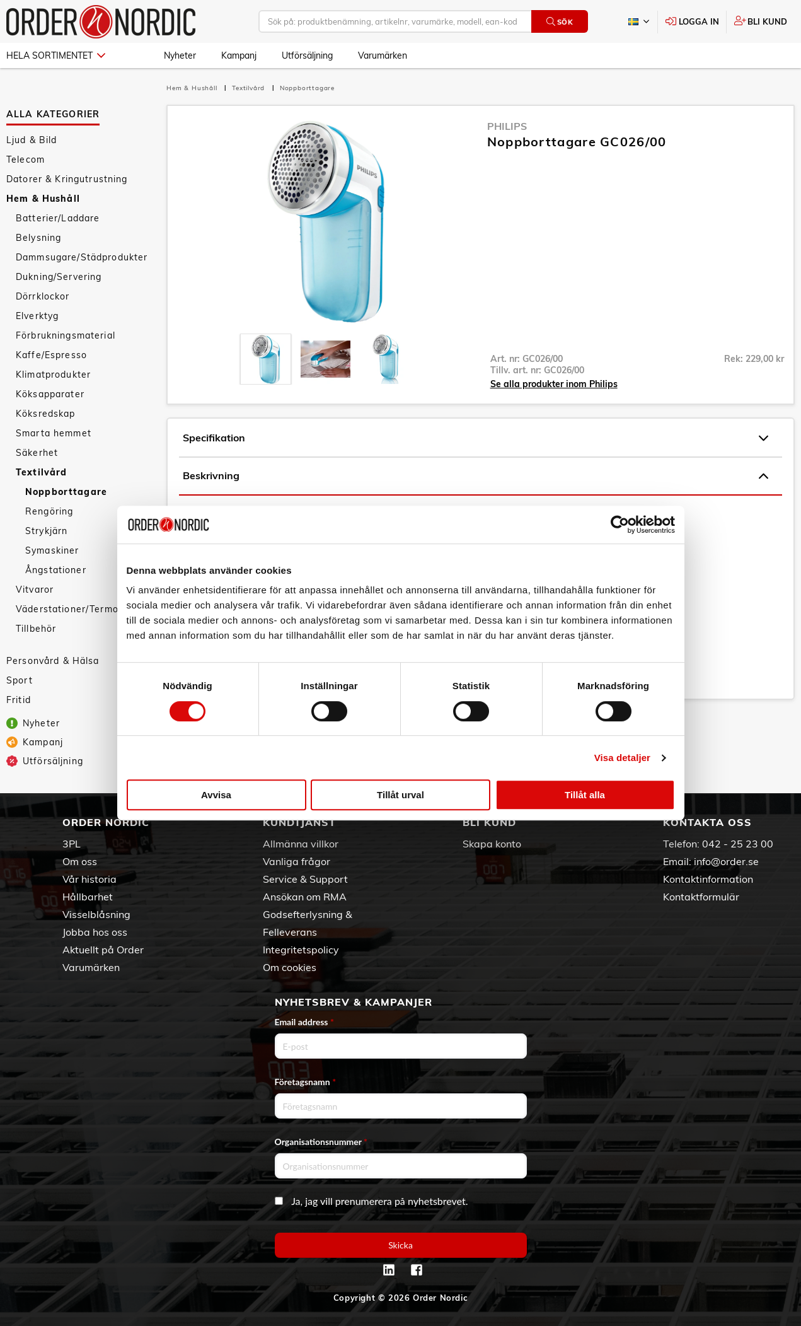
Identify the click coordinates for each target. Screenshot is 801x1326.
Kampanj (238, 55)
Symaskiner (52, 550)
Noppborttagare (66, 491)
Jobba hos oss (94, 932)
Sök (559, 21)
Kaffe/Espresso (51, 355)
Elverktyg (37, 316)
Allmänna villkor (300, 843)
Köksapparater (50, 394)
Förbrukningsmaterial (65, 335)
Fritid (18, 700)
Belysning (38, 237)
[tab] (266, 359)
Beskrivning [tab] (475, 476)
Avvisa (216, 794)
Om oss (79, 861)
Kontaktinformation (708, 879)
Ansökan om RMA (305, 896)
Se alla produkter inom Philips (554, 384)
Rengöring (49, 511)
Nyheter (180, 55)
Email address (304, 1021)
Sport (19, 680)
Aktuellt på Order (103, 949)
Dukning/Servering (58, 276)
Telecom (25, 159)
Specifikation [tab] (475, 438)
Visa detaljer (622, 757)
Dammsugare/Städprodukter (81, 257)
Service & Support (305, 879)
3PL (71, 843)
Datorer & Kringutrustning (67, 179)
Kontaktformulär (701, 896)
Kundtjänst (299, 822)
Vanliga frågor (296, 861)
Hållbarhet (87, 896)
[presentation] (265, 359)
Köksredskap (46, 413)
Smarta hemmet (53, 433)
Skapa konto (492, 843)
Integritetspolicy (301, 949)
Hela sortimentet (55, 55)
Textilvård (41, 472)
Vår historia (89, 879)
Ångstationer (55, 570)
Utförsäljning (307, 55)
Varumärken (382, 55)
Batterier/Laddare (58, 218)
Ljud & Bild (31, 140)
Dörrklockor (43, 296)
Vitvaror (35, 589)
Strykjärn (46, 531)
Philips (507, 126)
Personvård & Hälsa (53, 660)
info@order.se (726, 861)
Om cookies (289, 967)
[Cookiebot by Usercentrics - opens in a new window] (620, 524)
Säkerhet (37, 452)
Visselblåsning (96, 914)
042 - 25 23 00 (737, 843)
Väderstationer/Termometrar (83, 609)
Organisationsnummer (321, 1141)
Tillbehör (36, 628)
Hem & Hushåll (43, 198)
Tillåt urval (400, 794)
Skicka (400, 1245)
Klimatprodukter (53, 374)
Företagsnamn (306, 1081)
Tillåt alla (585, 794)
